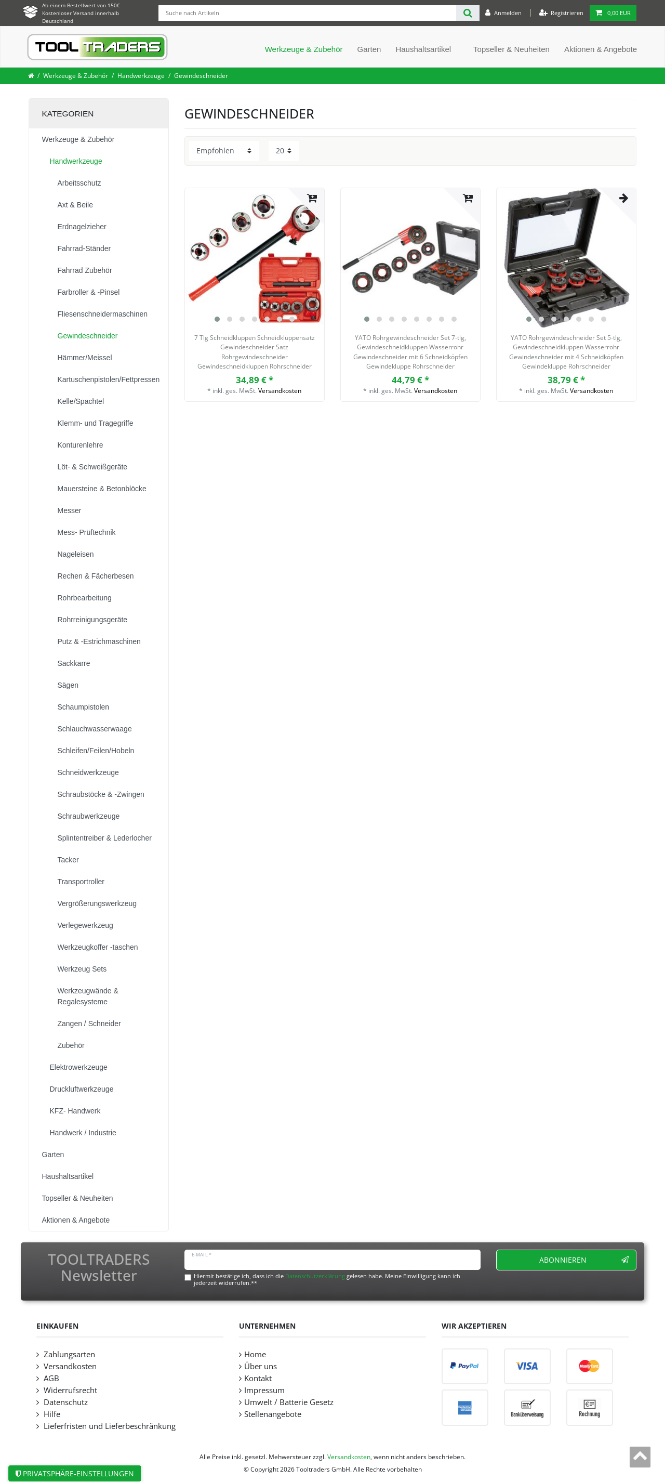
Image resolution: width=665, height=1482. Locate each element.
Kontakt (258, 1378)
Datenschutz (65, 1402)
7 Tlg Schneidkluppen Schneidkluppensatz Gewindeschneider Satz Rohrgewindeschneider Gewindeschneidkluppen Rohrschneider (254, 352)
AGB (50, 1378)
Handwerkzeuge (141, 75)
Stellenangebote (272, 1414)
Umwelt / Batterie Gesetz (289, 1402)
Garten (369, 49)
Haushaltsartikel (423, 49)
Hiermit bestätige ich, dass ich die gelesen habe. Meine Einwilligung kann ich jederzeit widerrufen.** (327, 1279)
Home (255, 1354)
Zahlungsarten (68, 1354)
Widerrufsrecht (69, 1390)
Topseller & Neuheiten (511, 49)
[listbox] (254, 257)
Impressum (264, 1390)
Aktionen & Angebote (600, 49)
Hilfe (51, 1414)
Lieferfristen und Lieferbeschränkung (109, 1426)
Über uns (260, 1366)
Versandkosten (279, 390)
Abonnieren (584, 1260)
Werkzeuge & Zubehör (304, 49)
